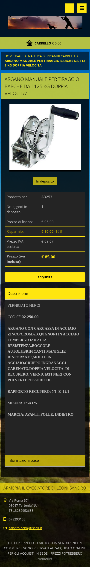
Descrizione (18, 293)
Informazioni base (23, 460)
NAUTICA (35, 56)
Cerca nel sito (69, 8)
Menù (82, 8)
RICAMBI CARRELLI (61, 56)
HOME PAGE (14, 56)
